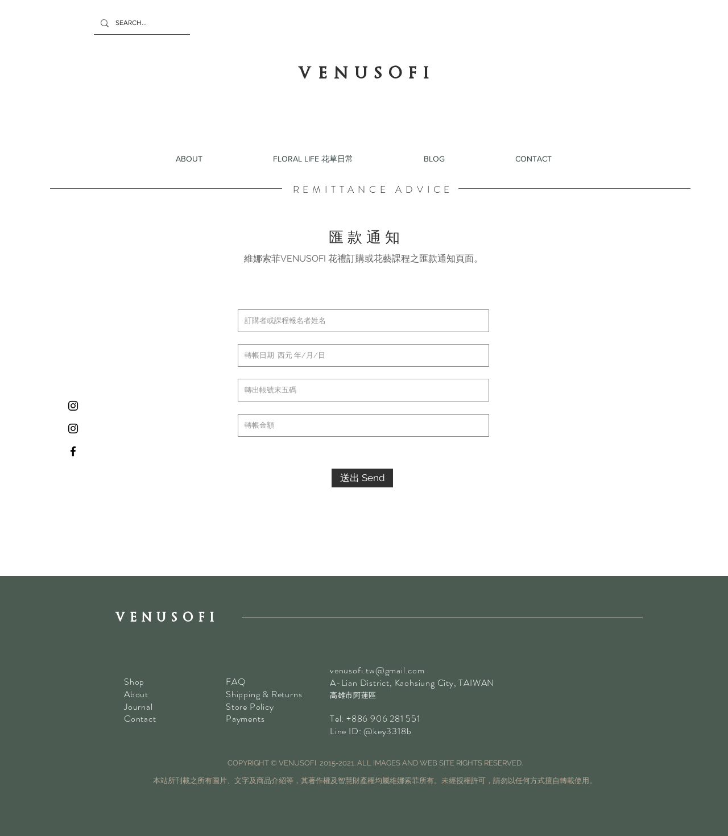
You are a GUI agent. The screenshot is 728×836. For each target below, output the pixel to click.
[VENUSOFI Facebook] (73, 451)
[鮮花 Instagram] (73, 405)
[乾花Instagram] (73, 428)
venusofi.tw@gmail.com (377, 670)
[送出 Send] (362, 478)
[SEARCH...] (140, 23)
